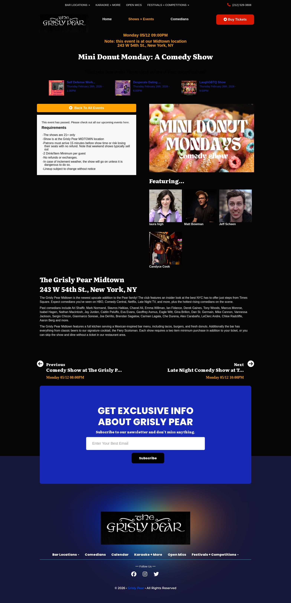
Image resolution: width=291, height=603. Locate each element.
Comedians (180, 19)
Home (107, 19)
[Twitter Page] (156, 574)
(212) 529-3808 (241, 4)
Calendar (120, 554)
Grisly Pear (136, 588)
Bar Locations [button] (77, 4)
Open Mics (134, 4)
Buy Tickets (235, 19)
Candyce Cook (159, 266)
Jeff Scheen (227, 224)
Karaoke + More (108, 4)
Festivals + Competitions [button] (168, 4)
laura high (156, 224)
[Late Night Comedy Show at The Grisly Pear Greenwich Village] (210, 376)
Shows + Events (141, 19)
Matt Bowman (193, 224)
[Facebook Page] (133, 574)
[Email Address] (145, 443)
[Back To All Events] (86, 108)
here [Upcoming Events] (126, 122)
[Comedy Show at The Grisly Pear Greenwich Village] (79, 376)
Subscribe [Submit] (148, 458)
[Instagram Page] (145, 574)
